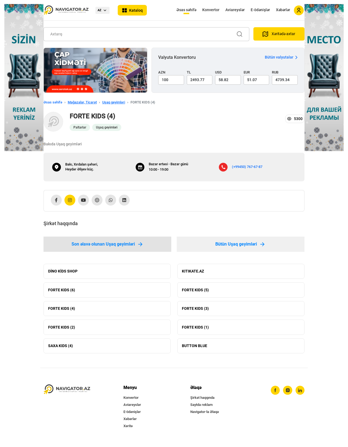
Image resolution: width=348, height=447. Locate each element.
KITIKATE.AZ (193, 271)
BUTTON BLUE (194, 347)
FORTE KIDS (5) (195, 290)
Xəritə (128, 428)
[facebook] (274, 392)
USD (218, 72)
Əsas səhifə (186, 10)
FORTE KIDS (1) (195, 328)
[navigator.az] (67, 392)
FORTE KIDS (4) (61, 309)
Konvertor (210, 10)
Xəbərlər (283, 10)
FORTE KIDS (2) (61, 328)
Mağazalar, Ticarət (82, 102)
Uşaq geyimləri (113, 102)
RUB (275, 72)
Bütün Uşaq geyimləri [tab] (240, 244)
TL (189, 72)
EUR (247, 72)
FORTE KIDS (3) (195, 309)
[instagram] (287, 392)
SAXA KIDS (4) (60, 347)
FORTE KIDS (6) (61, 290)
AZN (161, 72)
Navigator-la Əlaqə (204, 414)
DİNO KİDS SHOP (62, 271)
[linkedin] (299, 392)
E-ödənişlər (260, 10)
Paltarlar (79, 127)
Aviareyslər (235, 10)
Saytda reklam (201, 407)
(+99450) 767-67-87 (247, 167)
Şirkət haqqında (202, 400)
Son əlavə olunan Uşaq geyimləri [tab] (108, 244)
